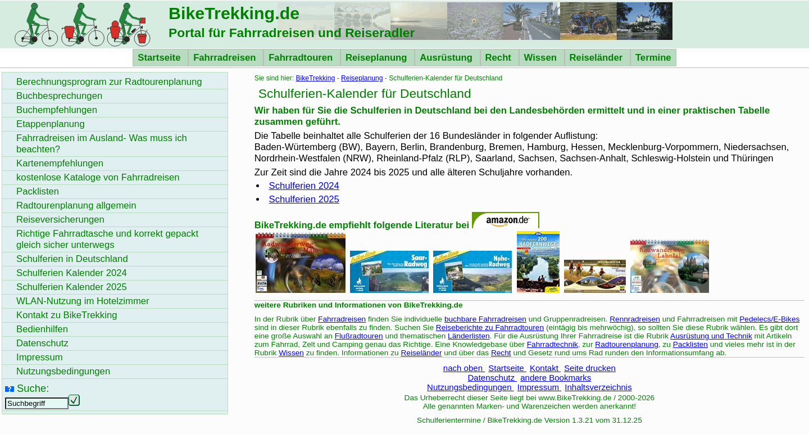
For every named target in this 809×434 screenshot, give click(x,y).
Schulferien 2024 (304, 185)
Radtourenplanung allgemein (76, 205)
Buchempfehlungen (56, 110)
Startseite (160, 57)
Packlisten (690, 344)
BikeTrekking (315, 78)
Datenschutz (492, 377)
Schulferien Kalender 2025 (71, 287)
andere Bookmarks (555, 377)
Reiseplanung (378, 57)
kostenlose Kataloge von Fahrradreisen (98, 177)
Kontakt (545, 368)
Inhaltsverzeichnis (598, 387)
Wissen (542, 57)
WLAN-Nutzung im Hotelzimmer (82, 301)
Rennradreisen (635, 319)
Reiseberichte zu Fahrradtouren (490, 327)
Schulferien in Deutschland (72, 259)
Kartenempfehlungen (59, 163)
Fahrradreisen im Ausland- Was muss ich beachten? (101, 144)
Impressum (539, 387)
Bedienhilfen (42, 329)
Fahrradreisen (225, 57)
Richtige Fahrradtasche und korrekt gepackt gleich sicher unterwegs (107, 239)
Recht (499, 57)
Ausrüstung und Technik (711, 336)
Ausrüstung (447, 57)
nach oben (464, 368)
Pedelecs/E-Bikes (769, 319)
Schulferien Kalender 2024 (71, 273)
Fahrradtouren (302, 57)
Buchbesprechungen (59, 96)
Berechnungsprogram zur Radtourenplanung (109, 81)
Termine (653, 57)
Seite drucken (590, 368)
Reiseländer (597, 57)
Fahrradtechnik (552, 344)
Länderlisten (469, 336)
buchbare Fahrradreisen (485, 319)
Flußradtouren (359, 336)
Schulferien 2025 (304, 199)
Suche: (33, 388)
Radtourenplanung (626, 344)
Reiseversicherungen (60, 219)
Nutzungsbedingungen (470, 387)
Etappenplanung (50, 124)
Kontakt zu (66, 315)
